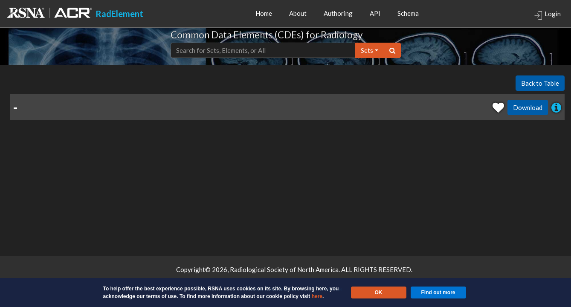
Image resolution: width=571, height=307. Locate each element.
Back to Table (540, 83)
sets (367, 50)
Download (527, 107)
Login (547, 15)
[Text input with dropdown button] (263, 50)
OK (379, 292)
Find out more (438, 292)
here (317, 296)
